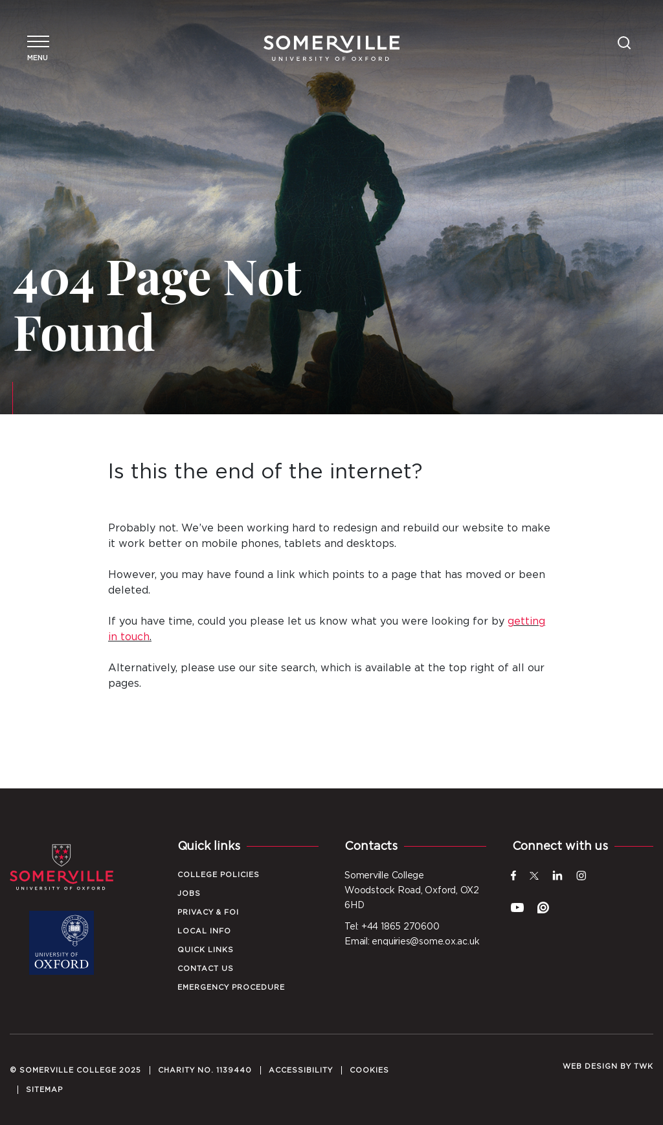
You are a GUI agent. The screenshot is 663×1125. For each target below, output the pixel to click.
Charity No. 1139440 (205, 1070)
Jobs (189, 893)
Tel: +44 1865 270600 (392, 926)
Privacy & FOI (208, 912)
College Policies (218, 874)
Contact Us (205, 968)
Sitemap (44, 1089)
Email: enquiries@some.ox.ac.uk (411, 941)
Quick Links (205, 949)
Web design (590, 1066)
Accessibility (301, 1070)
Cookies (369, 1070)
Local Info (204, 931)
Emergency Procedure (231, 987)
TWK (643, 1066)
